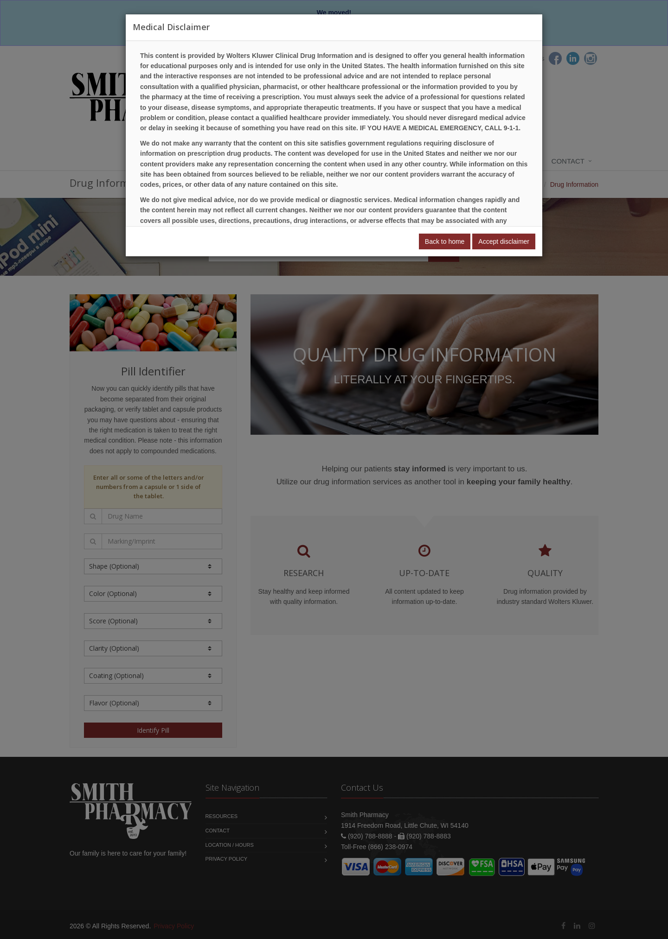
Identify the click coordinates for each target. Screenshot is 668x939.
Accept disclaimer (503, 241)
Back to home (445, 241)
